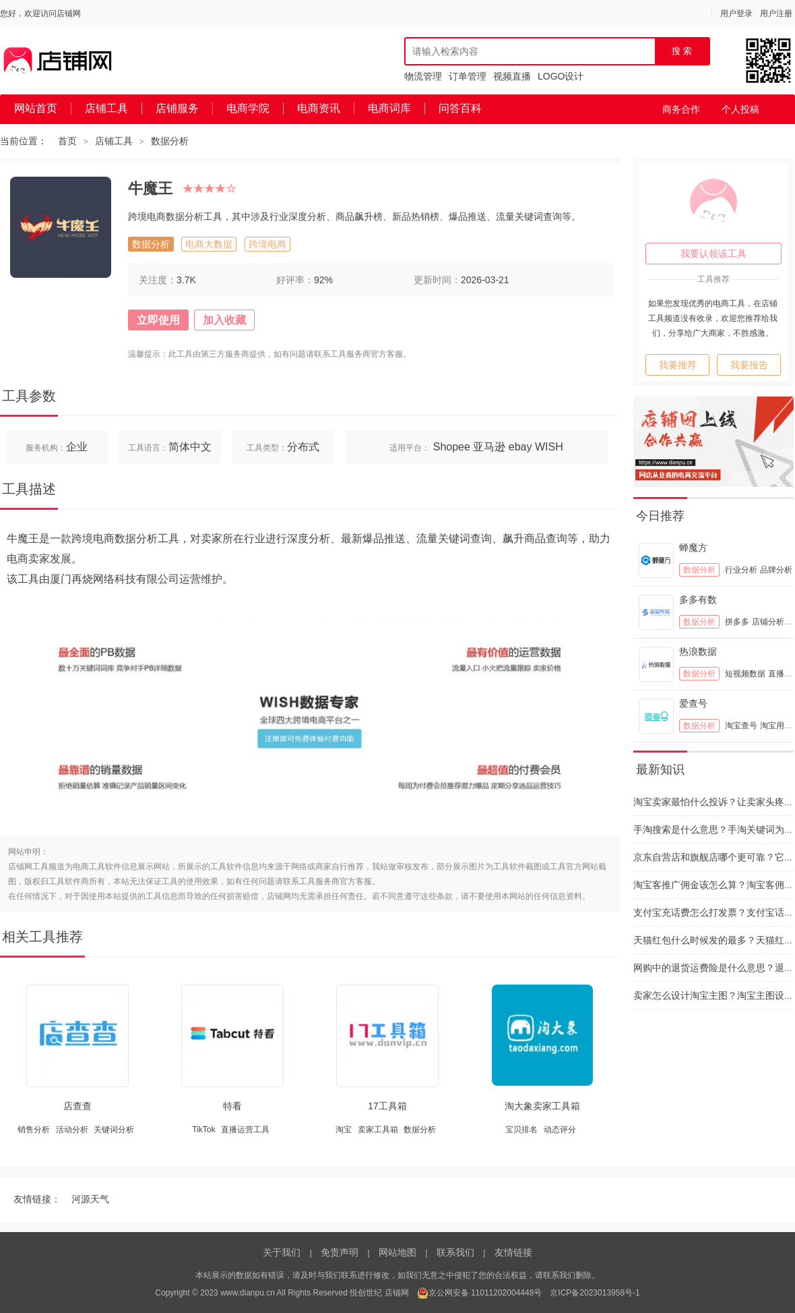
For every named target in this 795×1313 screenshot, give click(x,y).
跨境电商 (267, 244)
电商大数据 (208, 244)
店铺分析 (768, 621)
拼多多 (737, 621)
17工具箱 (387, 1106)
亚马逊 (489, 447)
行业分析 (741, 570)
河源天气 (90, 1199)
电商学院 (247, 108)
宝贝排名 (521, 1129)
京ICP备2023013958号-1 (594, 1292)
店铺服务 (177, 108)
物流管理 (423, 76)
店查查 (77, 1106)
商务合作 (681, 109)
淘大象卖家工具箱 (542, 1106)
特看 (232, 1106)
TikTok (203, 1129)
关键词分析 (114, 1129)
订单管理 (467, 76)
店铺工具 (106, 108)
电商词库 (389, 108)
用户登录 (736, 13)
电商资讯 (318, 108)
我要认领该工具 (713, 253)
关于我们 (281, 1252)
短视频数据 (745, 673)
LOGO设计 (560, 76)
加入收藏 (224, 320)
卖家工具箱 (378, 1129)
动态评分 (560, 1129)
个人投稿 (740, 109)
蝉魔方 (693, 547)
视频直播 (512, 76)
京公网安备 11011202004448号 (479, 1292)
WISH (549, 447)
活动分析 (72, 1129)
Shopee (451, 447)
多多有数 (698, 599)
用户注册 (776, 13)
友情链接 (513, 1252)
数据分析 (170, 141)
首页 (67, 141)
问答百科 (460, 108)
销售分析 (34, 1129)
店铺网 (397, 1292)
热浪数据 (698, 651)
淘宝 (344, 1129)
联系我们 (455, 1252)
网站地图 (397, 1252)
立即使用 (158, 320)
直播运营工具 (245, 1129)
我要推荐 (678, 364)
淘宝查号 (741, 725)
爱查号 (693, 703)
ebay (520, 447)
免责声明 (339, 1252)
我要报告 (749, 364)
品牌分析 (776, 570)
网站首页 (35, 108)
